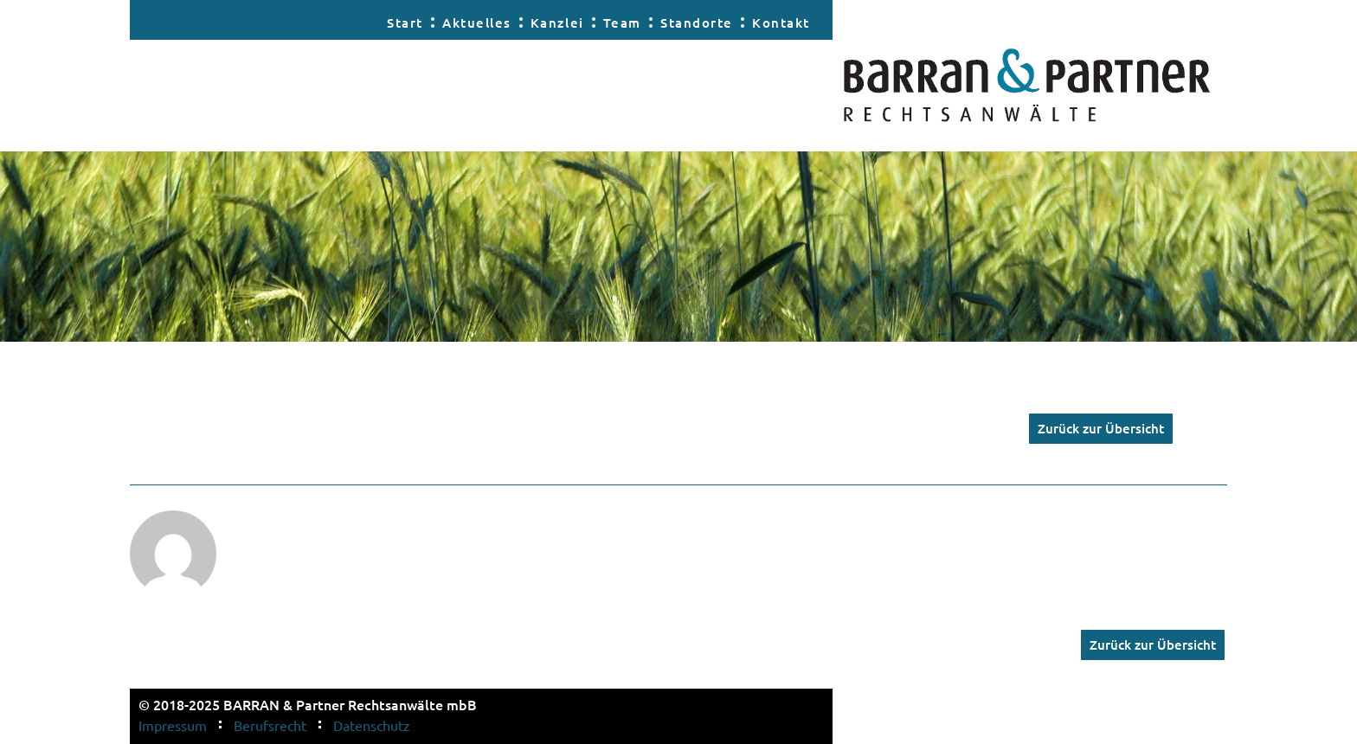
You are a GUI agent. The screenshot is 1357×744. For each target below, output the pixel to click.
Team (622, 22)
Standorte (696, 22)
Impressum (172, 725)
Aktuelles (476, 22)
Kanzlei (557, 22)
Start (405, 22)
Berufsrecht (270, 725)
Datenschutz (371, 725)
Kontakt (781, 22)
